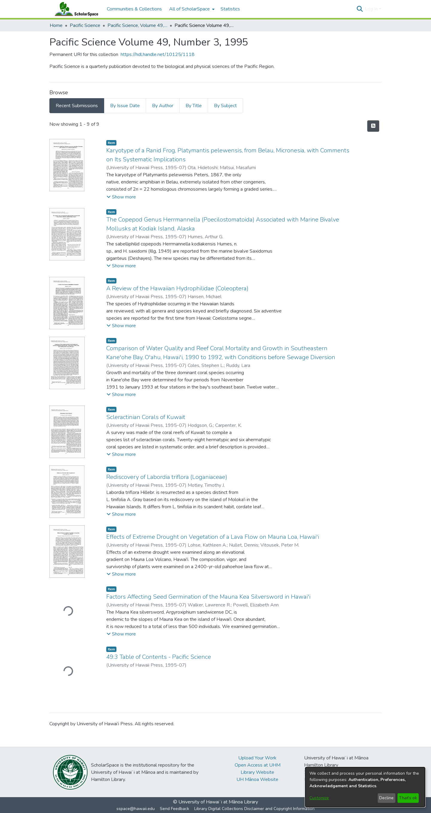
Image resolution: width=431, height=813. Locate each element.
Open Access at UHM (257, 765)
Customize (319, 798)
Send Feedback (174, 809)
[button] (359, 9)
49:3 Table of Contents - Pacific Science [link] (158, 657)
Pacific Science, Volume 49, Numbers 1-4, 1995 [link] (137, 25)
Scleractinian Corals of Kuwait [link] (145, 417)
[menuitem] (191, 9)
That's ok (408, 798)
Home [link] (56, 25)
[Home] (75, 8)
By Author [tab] (162, 105)
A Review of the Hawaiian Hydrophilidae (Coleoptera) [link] (177, 288)
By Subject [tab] (225, 105)
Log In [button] (372, 9)
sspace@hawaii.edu (135, 809)
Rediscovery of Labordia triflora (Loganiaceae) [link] (166, 477)
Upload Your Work (257, 758)
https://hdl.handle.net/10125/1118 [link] (158, 54)
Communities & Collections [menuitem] (134, 9)
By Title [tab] (194, 105)
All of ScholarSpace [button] (189, 9)
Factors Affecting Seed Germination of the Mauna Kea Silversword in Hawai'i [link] (208, 597)
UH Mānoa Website (257, 779)
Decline (386, 798)
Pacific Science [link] (85, 25)
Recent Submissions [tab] (77, 105)
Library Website (257, 772)
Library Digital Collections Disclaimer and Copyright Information (254, 809)
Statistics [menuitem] (230, 9)
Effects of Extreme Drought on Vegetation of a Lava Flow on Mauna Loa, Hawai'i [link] (212, 537)
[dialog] (365, 787)
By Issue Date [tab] (125, 105)
